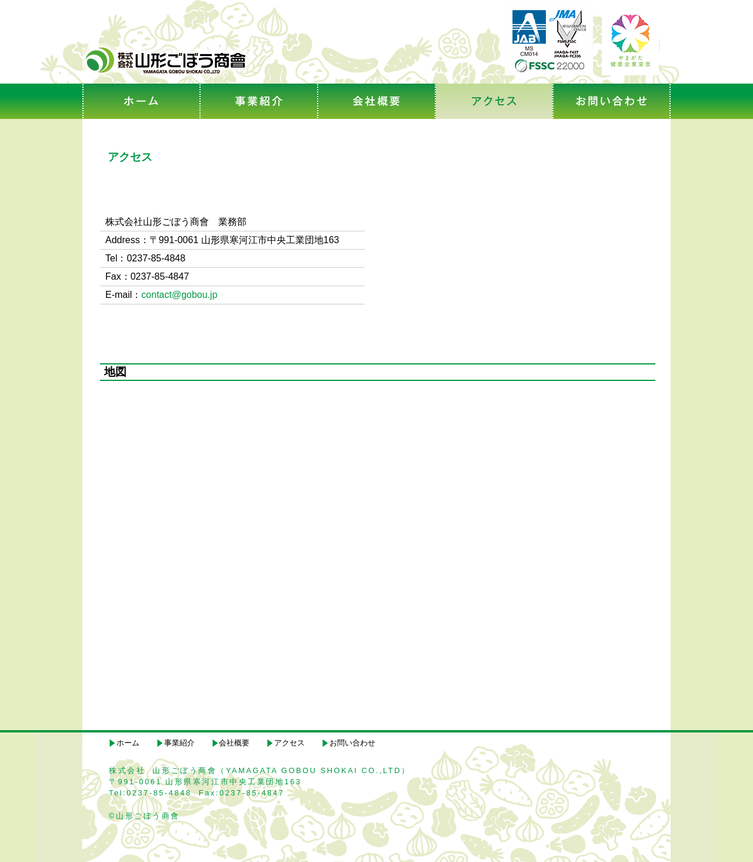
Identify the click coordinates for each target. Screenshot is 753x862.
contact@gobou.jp (179, 295)
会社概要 (234, 742)
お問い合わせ (352, 742)
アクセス (289, 742)
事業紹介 (179, 742)
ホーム (127, 742)
